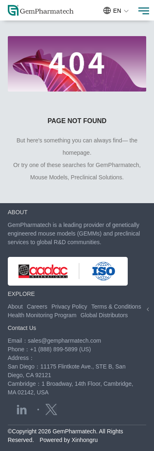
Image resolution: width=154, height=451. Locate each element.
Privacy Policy (69, 306)
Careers (37, 306)
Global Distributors (104, 315)
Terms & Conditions (116, 306)
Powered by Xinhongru (68, 440)
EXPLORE (21, 294)
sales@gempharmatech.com (64, 340)
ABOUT (18, 212)
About (15, 306)
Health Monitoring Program (42, 315)
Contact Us (22, 328)
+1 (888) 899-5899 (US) (60, 349)
